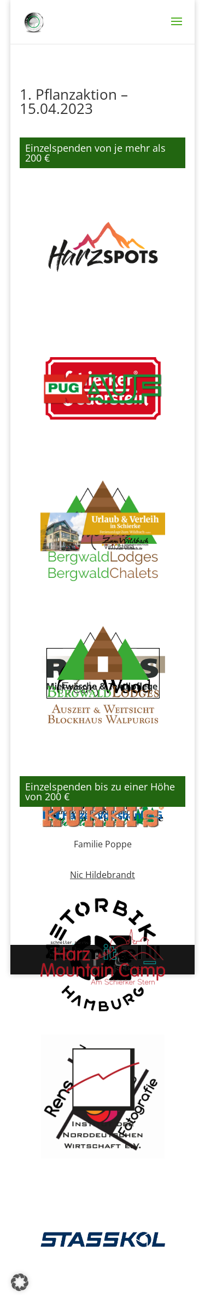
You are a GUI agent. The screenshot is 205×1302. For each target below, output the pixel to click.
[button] (19, 1282)
